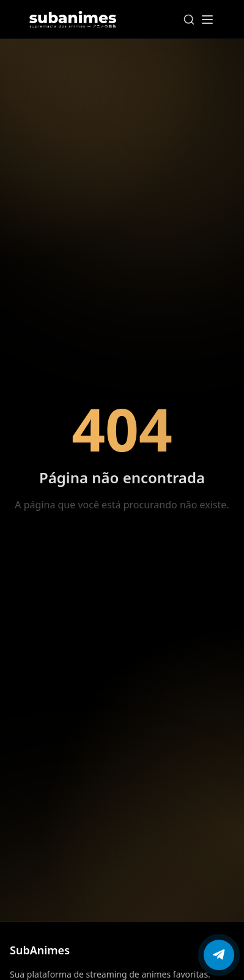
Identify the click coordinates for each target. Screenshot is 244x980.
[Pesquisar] (189, 19)
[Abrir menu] (207, 19)
